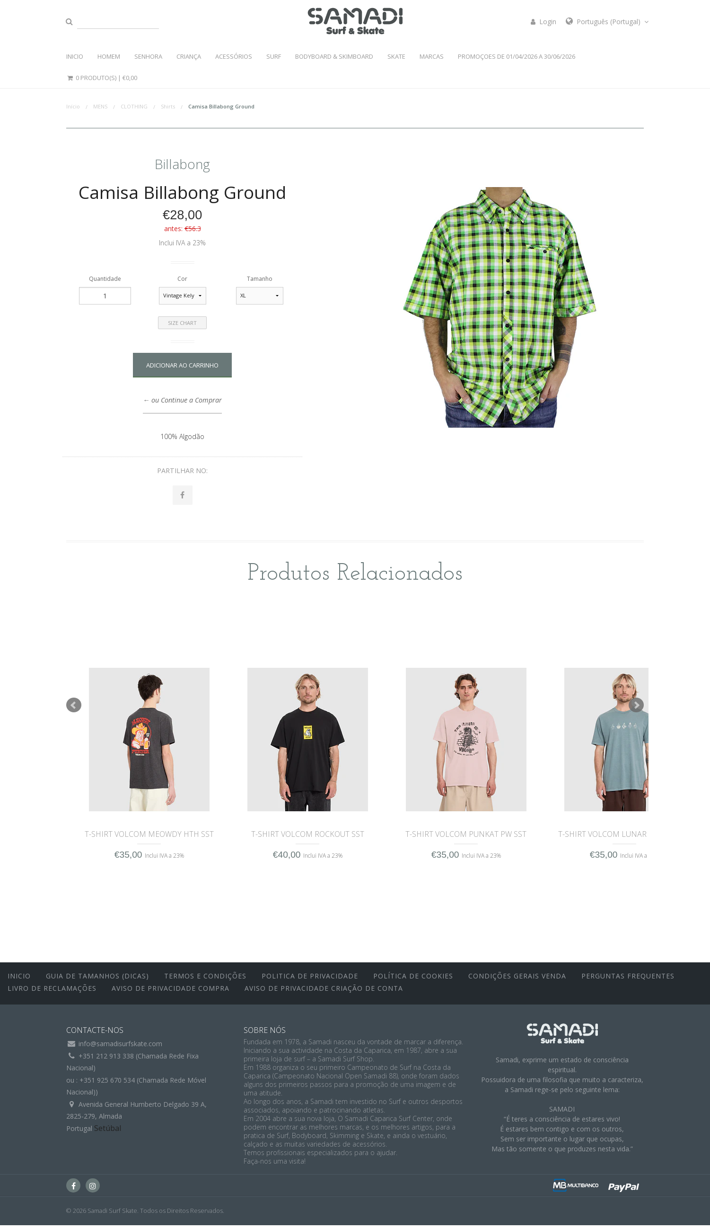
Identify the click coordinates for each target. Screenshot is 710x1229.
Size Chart (182, 322)
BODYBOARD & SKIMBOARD (334, 56)
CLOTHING (134, 106)
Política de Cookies (413, 980)
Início (73, 106)
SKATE (396, 56)
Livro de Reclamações (52, 991)
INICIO (74, 56)
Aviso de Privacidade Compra (170, 991)
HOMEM (108, 56)
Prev (73, 709)
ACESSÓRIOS (233, 56)
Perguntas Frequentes (628, 980)
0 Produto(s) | (101, 77)
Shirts (168, 106)
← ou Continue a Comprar (182, 399)
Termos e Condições (205, 980)
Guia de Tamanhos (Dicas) (97, 980)
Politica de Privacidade (310, 980)
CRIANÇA (188, 56)
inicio (19, 980)
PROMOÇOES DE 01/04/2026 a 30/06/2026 (516, 56)
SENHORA (148, 56)
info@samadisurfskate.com (120, 1047)
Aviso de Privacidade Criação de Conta (324, 991)
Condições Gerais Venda (517, 980)
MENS (100, 106)
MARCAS (432, 56)
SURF (273, 56)
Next (636, 709)
